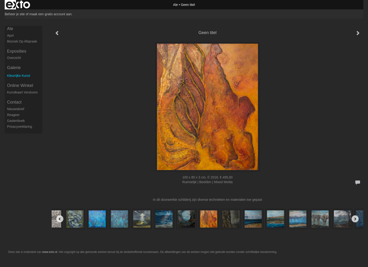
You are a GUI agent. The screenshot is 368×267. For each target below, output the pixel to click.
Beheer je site (15, 14)
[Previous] (59, 218)
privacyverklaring (19, 126)
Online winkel (20, 85)
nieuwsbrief (15, 109)
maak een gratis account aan (50, 14)
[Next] (355, 218)
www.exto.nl (49, 252)
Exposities (16, 51)
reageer (13, 115)
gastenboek (16, 121)
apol (10, 35)
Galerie (14, 67)
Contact (14, 102)
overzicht (14, 58)
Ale (175, 5)
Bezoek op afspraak (22, 41)
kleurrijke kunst (18, 75)
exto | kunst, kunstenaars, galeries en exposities (18, 4)
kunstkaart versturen (22, 92)
